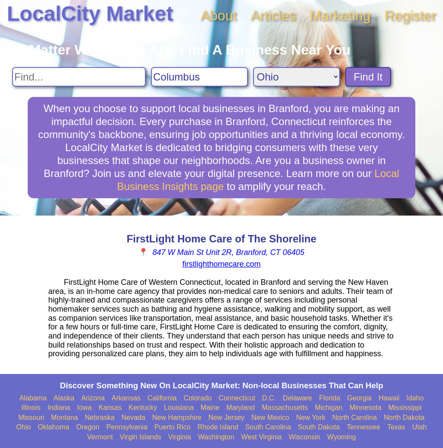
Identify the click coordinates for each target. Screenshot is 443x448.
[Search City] (199, 77)
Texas (396, 427)
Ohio (23, 427)
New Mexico (270, 417)
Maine (210, 407)
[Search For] (79, 77)
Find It (368, 77)
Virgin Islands (140, 437)
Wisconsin (304, 437)
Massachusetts (285, 407)
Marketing (340, 15)
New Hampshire (177, 417)
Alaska (64, 398)
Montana (64, 417)
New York (310, 417)
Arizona (93, 398)
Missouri (31, 417)
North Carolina (354, 417)
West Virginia (261, 437)
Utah (419, 427)
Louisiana (179, 407)
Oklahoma (53, 427)
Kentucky (142, 407)
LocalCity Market (90, 13)
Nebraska (99, 417)
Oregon (87, 427)
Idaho (415, 398)
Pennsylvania (127, 427)
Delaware (297, 398)
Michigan (329, 407)
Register (410, 15)
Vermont (100, 437)
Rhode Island (217, 427)
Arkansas (126, 398)
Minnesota (366, 407)
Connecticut (236, 398)
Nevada (133, 417)
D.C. (269, 398)
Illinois (30, 407)
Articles (273, 15)
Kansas (110, 407)
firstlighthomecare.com (221, 264)
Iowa (84, 407)
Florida (329, 398)
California (162, 398)
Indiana (59, 407)
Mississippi (405, 407)
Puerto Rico (172, 427)
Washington (216, 437)
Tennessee (363, 427)
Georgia (359, 398)
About (219, 15)
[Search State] (296, 77)
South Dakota (319, 427)
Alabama (33, 398)
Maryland (240, 407)
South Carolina (268, 427)
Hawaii (389, 398)
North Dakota (404, 417)
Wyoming (341, 437)
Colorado (197, 398)
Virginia (179, 437)
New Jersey (227, 417)
